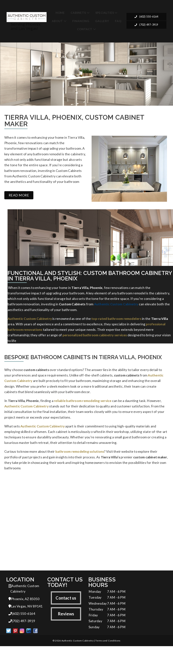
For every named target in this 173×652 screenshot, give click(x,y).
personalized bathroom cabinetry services (95, 337)
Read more (19, 197)
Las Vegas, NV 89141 (25, 611)
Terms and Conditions (107, 646)
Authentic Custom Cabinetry (116, 306)
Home (60, 12)
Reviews (66, 618)
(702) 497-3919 (146, 25)
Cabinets (78, 12)
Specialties (104, 12)
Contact (84, 29)
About (57, 21)
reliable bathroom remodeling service (82, 404)
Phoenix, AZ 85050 (23, 604)
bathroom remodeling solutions (79, 456)
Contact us (66, 602)
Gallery (102, 21)
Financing (80, 21)
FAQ (118, 21)
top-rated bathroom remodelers (116, 321)
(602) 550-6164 (146, 16)
